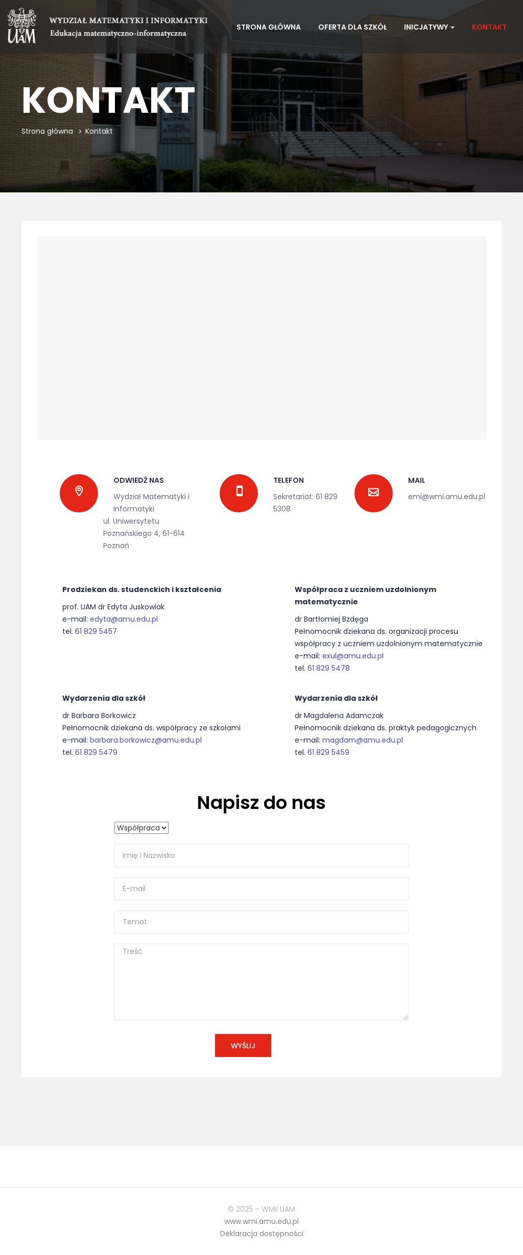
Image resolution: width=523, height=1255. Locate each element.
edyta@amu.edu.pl (124, 619)
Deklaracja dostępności (261, 1233)
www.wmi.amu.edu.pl (261, 1221)
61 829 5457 (96, 631)
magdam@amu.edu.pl (362, 740)
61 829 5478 (328, 668)
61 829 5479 (96, 752)
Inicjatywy (429, 27)
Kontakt (489, 27)
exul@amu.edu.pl (353, 656)
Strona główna (268, 27)
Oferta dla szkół (352, 27)
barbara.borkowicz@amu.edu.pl (146, 740)
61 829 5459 (328, 752)
